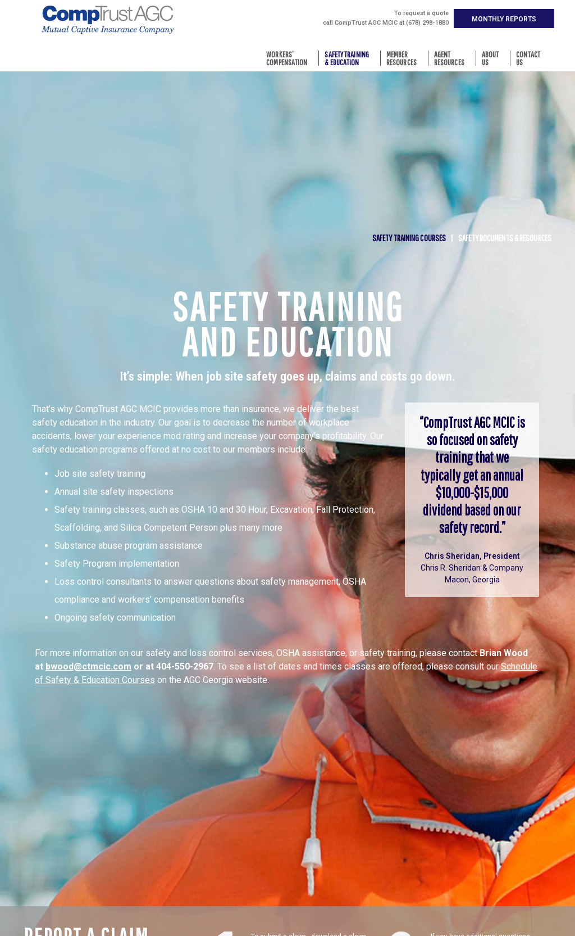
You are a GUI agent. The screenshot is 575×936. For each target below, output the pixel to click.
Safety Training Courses (409, 238)
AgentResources (452, 58)
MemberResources (404, 58)
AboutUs (493, 58)
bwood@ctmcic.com (88, 666)
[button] (504, 18)
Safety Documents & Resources (504, 238)
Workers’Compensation (289, 58)
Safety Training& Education (350, 58)
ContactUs (531, 58)
